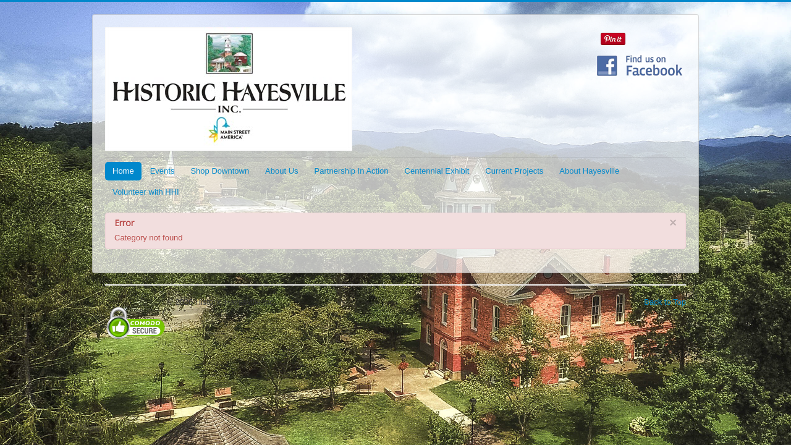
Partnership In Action (352, 171)
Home (123, 171)
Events (162, 171)
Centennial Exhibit (437, 171)
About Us (281, 171)
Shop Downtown (219, 171)
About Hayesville (589, 171)
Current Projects (514, 171)
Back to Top (665, 302)
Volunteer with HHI (145, 192)
